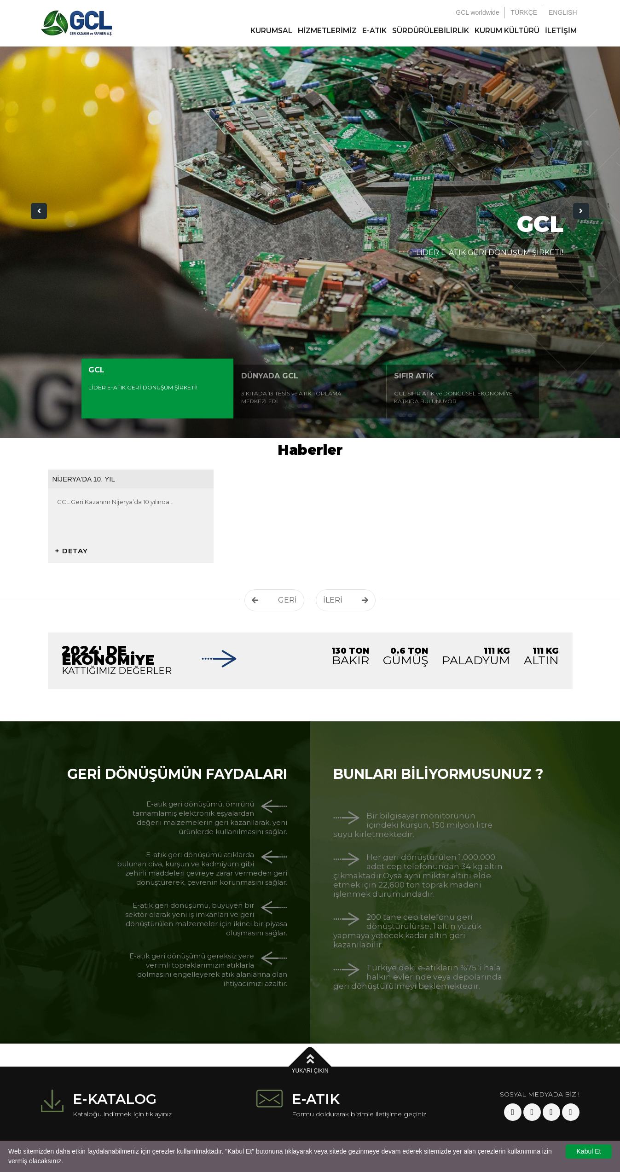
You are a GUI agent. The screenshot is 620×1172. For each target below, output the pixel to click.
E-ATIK (374, 30)
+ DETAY (71, 550)
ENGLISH (563, 12)
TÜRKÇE (524, 12)
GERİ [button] (274, 600)
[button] (39, 211)
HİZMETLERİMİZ (327, 30)
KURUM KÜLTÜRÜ (507, 30)
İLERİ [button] (345, 600)
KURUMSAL (271, 30)
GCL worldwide (477, 12)
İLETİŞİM (561, 30)
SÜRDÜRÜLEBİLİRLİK (430, 30)
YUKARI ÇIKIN (309, 1063)
